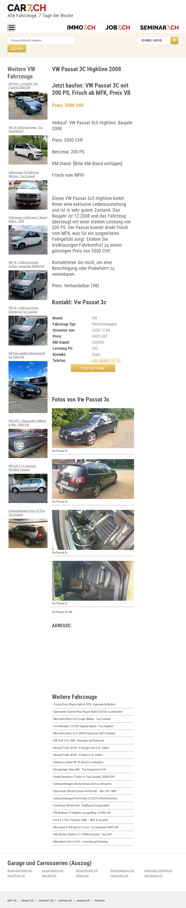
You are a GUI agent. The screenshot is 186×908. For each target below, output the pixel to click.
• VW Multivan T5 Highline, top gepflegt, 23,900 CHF (81, 805)
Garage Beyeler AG (87, 862)
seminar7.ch (45, 892)
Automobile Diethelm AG (158, 862)
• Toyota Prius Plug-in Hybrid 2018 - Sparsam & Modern (84, 699)
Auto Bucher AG (153, 867)
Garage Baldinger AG (122, 862)
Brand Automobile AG (19, 862)
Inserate (100, 892)
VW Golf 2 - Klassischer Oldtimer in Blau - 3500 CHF (28, 428)
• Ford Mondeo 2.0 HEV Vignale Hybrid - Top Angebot (82, 720)
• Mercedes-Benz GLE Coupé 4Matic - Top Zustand (81, 713)
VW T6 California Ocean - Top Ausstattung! (28, 136)
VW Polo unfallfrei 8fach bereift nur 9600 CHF (28, 372)
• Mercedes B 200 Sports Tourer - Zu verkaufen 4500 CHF (85, 819)
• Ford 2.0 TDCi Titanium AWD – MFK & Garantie (80, 812)
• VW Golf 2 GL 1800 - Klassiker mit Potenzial (78, 734)
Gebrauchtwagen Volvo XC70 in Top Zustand (28, 518)
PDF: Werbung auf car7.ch (104, 900)
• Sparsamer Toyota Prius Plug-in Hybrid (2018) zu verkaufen (87, 706)
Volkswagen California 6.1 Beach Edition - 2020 (28, 226)
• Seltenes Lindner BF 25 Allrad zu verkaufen (77, 755)
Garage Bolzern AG (52, 862)
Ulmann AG (82, 867)
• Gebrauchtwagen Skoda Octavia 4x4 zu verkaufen (81, 777)
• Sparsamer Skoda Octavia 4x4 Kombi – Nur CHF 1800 (84, 784)
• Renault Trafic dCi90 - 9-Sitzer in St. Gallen (77, 748)
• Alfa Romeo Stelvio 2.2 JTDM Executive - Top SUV (82, 826)
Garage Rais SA (119, 867)
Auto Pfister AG (16, 867)
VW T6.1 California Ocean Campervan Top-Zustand (28, 316)
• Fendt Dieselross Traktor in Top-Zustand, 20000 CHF (83, 770)
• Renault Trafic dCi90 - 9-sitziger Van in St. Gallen (80, 741)
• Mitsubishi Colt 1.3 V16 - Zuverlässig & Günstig (80, 833)
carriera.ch (65, 892)
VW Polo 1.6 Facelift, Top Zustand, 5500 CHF (28, 93)
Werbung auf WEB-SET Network (73, 900)
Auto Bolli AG (49, 867)
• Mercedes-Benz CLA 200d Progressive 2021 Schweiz (83, 727)
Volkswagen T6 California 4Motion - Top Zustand (28, 181)
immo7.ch (27, 892)
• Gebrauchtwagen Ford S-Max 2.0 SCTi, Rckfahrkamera (84, 791)
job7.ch (11, 892)
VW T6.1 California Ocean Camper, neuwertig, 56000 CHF (28, 271)
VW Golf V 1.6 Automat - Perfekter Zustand (28, 473)
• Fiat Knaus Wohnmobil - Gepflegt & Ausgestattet (80, 798)
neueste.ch (83, 892)
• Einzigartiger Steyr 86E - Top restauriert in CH (79, 762)
